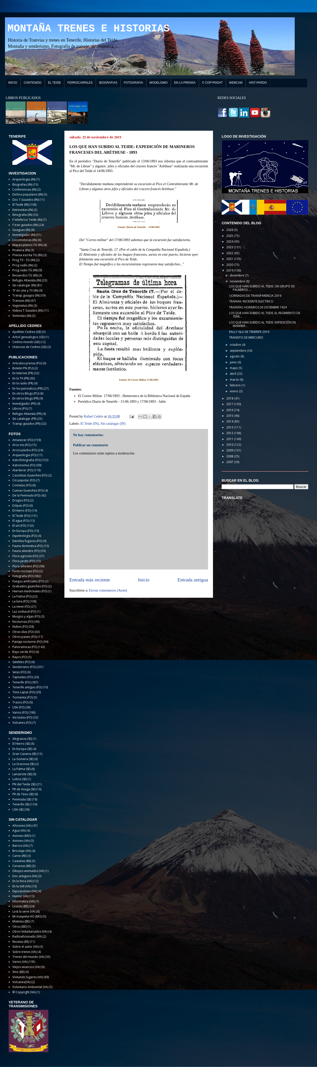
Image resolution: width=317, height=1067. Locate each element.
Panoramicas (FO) (24, 647)
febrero (235, 385)
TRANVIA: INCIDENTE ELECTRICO (251, 301)
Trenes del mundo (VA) (28, 957)
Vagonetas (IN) (22, 305)
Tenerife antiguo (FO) (27, 687)
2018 (230, 398)
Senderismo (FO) (24, 667)
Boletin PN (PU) (22, 368)
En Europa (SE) (22, 749)
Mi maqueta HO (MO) (27, 916)
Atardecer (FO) (22, 470)
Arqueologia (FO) (24, 455)
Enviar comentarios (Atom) (108, 590)
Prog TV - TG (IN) (23, 260)
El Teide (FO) (21, 516)
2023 (230, 247)
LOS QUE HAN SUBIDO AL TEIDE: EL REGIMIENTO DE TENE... (264, 315)
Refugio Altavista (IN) (26, 280)
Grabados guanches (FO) (29, 586)
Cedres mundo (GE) (26, 342)
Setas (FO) (19, 672)
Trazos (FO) (20, 702)
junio (234, 362)
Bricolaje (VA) (21, 851)
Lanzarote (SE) (22, 774)
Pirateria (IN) (21, 250)
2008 (230, 456)
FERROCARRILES (80, 82)
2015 (230, 416)
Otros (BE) (19, 926)
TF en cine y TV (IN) (25, 290)
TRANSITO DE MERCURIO (246, 337)
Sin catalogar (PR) (24, 419)
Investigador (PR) (24, 403)
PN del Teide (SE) (24, 784)
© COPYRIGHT (212, 82)
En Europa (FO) (22, 531)
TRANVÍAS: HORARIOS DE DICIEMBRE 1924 (258, 307)
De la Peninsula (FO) (26, 495)
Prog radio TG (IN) (25, 270)
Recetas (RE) (20, 942)
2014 (230, 421)
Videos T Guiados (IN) (27, 310)
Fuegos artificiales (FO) (28, 581)
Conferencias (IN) (24, 189)
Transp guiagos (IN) (26, 295)
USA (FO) (18, 707)
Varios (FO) (20, 712)
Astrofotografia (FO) (26, 460)
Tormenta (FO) (22, 697)
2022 (230, 253)
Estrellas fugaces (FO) (27, 541)
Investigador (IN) (23, 235)
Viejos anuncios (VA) (26, 967)
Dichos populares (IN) (27, 194)
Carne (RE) (19, 856)
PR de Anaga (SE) (23, 789)
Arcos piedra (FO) (24, 450)
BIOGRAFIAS (108, 82)
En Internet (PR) (22, 373)
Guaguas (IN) (21, 230)
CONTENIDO (33, 82)
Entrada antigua (193, 579)
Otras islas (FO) (23, 632)
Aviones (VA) (21, 841)
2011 (230, 439)
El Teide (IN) (89, 423)
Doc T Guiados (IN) (25, 200)
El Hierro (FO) (21, 510)
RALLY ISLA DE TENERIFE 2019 (249, 332)
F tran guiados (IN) (25, 225)
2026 (230, 230)
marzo (235, 379)
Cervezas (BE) (21, 866)
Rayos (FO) (19, 657)
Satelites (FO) (21, 662)
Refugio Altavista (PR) (27, 414)
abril (233, 374)
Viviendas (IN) (21, 316)
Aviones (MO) (21, 836)
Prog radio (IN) (22, 265)
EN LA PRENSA (185, 82)
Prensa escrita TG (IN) (27, 255)
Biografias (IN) (22, 184)
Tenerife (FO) (21, 682)
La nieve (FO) (21, 606)
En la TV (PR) (20, 378)
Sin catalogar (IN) (113, 423)
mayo (234, 368)
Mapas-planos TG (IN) (27, 245)
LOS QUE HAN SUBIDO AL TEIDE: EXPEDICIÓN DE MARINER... (262, 324)
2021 (230, 259)
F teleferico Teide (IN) (27, 220)
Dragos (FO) (20, 500)
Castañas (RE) (21, 861)
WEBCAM (235, 82)
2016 (230, 410)
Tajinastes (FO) (22, 677)
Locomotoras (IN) (24, 240)
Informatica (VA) (23, 901)
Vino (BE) (18, 972)
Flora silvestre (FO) (25, 566)
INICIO (12, 82)
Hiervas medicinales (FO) (29, 591)
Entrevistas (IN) (22, 210)
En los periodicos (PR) (27, 388)
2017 (230, 404)
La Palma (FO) (21, 596)
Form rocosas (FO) (25, 571)
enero (234, 391)
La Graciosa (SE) (23, 764)
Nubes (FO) (20, 626)
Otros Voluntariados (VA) (29, 931)
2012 (230, 433)
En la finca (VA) (22, 881)
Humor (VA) (20, 896)
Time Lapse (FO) (23, 692)
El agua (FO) (20, 521)
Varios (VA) (19, 962)
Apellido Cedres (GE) (26, 332)
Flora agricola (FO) (25, 556)
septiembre (238, 350)
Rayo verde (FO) (23, 652)
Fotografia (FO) (22, 576)
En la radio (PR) (22, 383)
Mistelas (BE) (21, 921)
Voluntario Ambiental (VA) (30, 987)
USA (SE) (18, 809)
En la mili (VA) (21, 886)
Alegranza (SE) (22, 739)
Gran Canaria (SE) (24, 754)
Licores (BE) (20, 906)
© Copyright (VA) (24, 992)
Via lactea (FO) (22, 717)
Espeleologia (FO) (24, 536)
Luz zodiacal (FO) (24, 611)
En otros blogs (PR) (25, 398)
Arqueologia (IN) (23, 179)
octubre (236, 345)
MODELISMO (159, 82)
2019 (230, 270)
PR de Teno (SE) (23, 794)
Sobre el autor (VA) (25, 946)
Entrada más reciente (89, 579)
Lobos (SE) (19, 779)
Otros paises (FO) (24, 637)
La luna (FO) (20, 601)
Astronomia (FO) (23, 465)
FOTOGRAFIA (133, 82)
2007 (230, 462)
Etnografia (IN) (22, 215)
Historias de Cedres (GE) (29, 347)
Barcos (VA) (20, 846)
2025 (230, 236)
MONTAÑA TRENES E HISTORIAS (88, 29)
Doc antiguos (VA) (24, 876)
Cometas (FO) (21, 485)
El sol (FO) (19, 525)
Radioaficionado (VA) (27, 936)
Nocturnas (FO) (22, 622)
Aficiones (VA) (21, 825)
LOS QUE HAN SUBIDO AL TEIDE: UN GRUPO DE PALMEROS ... (262, 288)
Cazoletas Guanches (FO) (29, 475)
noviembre (238, 281)
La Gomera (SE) (22, 759)
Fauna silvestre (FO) (26, 551)
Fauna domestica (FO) (27, 546)
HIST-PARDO (258, 82)
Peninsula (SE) (21, 799)
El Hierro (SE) (21, 744)
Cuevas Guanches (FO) (28, 490)
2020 (230, 265)
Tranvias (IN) (21, 300)
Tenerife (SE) (20, 804)
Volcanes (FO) (21, 722)
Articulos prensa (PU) (27, 363)
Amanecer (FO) (22, 440)
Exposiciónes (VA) (24, 891)
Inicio (144, 579)
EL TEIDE (54, 82)
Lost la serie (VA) (23, 911)
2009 (230, 450)
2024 (230, 241)
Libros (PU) (20, 408)
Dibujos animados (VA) (28, 871)
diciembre (237, 275)
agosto (235, 356)
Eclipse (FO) (20, 505)
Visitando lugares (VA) (27, 977)
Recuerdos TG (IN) (25, 275)
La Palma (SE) (21, 769)
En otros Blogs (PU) (25, 393)
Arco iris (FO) (21, 445)
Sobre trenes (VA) (24, 952)
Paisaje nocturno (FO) (27, 642)
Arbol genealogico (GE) (28, 337)
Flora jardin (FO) (23, 561)
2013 (230, 427)
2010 (230, 445)
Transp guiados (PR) (26, 424)
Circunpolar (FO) (23, 480)
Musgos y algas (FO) (26, 616)
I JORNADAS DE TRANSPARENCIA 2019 (255, 296)
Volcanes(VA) (21, 982)
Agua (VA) (19, 830)
